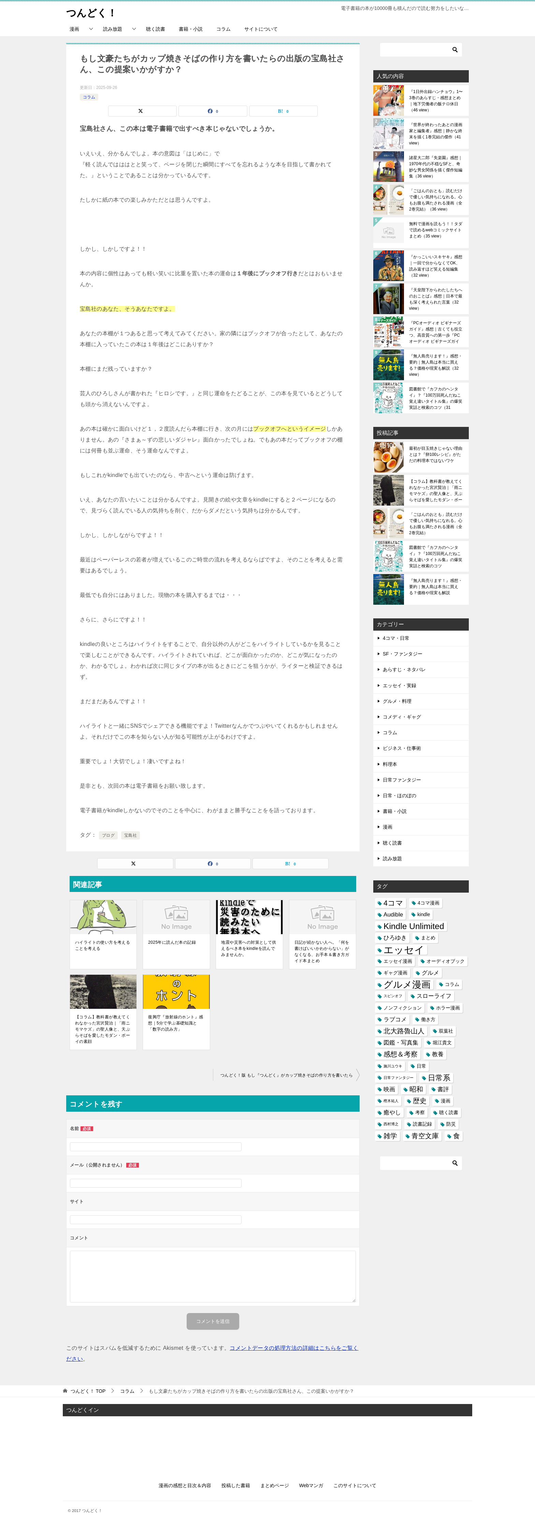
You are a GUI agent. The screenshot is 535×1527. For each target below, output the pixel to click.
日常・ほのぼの (399, 795)
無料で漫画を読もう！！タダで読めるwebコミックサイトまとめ (435, 229)
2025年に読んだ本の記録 (172, 942)
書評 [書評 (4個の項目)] (443, 1089)
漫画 (74, 29)
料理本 (390, 764)
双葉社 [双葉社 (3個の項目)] (446, 1031)
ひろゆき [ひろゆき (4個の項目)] (395, 937)
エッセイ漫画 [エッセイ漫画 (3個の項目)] (398, 961)
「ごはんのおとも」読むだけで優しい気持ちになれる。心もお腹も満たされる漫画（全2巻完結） (435, 200)
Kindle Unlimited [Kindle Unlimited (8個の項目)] (414, 926)
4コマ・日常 (396, 638)
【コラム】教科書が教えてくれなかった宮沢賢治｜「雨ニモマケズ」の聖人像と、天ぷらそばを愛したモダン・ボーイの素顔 (102, 1029)
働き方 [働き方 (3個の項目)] (428, 1019)
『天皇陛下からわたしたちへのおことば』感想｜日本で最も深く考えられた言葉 (435, 299)
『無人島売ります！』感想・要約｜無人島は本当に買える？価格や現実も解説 (435, 365)
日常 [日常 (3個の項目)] (421, 1065)
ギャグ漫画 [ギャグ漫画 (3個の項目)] (395, 972)
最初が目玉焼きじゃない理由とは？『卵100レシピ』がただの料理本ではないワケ (435, 454)
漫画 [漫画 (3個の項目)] (445, 1101)
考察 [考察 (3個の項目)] (420, 1112)
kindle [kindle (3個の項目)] (423, 914)
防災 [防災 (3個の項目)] (451, 1124)
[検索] (421, 50)
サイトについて (261, 29)
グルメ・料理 (397, 701)
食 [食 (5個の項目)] (456, 1136)
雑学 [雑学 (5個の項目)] (390, 1136)
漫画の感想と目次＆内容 (185, 1485)
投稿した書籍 (235, 1485)
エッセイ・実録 (399, 685)
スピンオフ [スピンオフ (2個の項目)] (393, 996)
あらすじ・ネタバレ (404, 669)
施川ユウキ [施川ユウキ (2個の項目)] (393, 1066)
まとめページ (274, 1485)
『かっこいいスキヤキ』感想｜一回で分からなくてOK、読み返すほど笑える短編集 (435, 266)
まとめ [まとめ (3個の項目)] (428, 937)
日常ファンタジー (402, 780)
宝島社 (130, 835)
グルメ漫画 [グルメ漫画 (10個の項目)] (407, 984)
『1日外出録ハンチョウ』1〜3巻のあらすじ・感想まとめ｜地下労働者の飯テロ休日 (436, 100)
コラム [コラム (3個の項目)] (452, 984)
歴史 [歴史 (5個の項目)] (419, 1101)
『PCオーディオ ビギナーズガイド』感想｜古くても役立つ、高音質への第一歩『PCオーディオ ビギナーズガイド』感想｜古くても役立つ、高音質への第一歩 (435, 332)
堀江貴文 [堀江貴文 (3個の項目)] (442, 1042)
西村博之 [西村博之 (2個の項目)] (391, 1124)
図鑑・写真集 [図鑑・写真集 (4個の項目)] (401, 1042)
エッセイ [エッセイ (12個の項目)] (404, 950)
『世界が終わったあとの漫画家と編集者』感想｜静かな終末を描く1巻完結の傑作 (435, 133)
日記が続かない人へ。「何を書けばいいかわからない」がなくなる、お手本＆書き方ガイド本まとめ (321, 951)
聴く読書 (155, 29)
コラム (223, 29)
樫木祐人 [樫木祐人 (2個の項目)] (391, 1101)
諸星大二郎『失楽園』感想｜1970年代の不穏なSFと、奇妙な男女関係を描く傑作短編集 (435, 167)
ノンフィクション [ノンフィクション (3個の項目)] (403, 1008)
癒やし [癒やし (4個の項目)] (392, 1112)
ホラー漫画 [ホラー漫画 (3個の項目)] (448, 1008)
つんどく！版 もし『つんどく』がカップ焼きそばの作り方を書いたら (286, 1075)
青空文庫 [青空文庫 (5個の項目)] (425, 1136)
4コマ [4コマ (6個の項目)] (393, 903)
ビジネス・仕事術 (402, 748)
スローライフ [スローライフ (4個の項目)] (434, 995)
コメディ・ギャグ (402, 717)
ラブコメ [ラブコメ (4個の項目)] (395, 1019)
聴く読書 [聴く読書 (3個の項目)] (448, 1112)
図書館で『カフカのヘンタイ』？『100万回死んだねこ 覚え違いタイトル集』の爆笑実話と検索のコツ (435, 398)
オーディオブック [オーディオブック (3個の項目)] (445, 961)
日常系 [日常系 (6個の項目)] (439, 1078)
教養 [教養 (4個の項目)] (438, 1054)
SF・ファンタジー (402, 654)
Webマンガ (311, 1485)
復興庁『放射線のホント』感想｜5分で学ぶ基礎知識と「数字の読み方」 (175, 1023)
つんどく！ (92, 11)
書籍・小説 (191, 29)
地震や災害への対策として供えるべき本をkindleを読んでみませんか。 (248, 948)
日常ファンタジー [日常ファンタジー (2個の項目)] (399, 1078)
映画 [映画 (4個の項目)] (389, 1089)
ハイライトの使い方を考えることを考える (102, 945)
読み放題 (112, 29)
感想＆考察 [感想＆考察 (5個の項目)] (401, 1054)
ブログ (108, 835)
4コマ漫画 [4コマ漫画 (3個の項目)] (428, 903)
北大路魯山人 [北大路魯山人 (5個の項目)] (404, 1031)
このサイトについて (354, 1485)
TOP (88, 1391)
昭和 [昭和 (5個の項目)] (416, 1089)
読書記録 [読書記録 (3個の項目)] (422, 1124)
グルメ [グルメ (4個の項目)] (430, 972)
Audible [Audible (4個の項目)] (393, 914)
